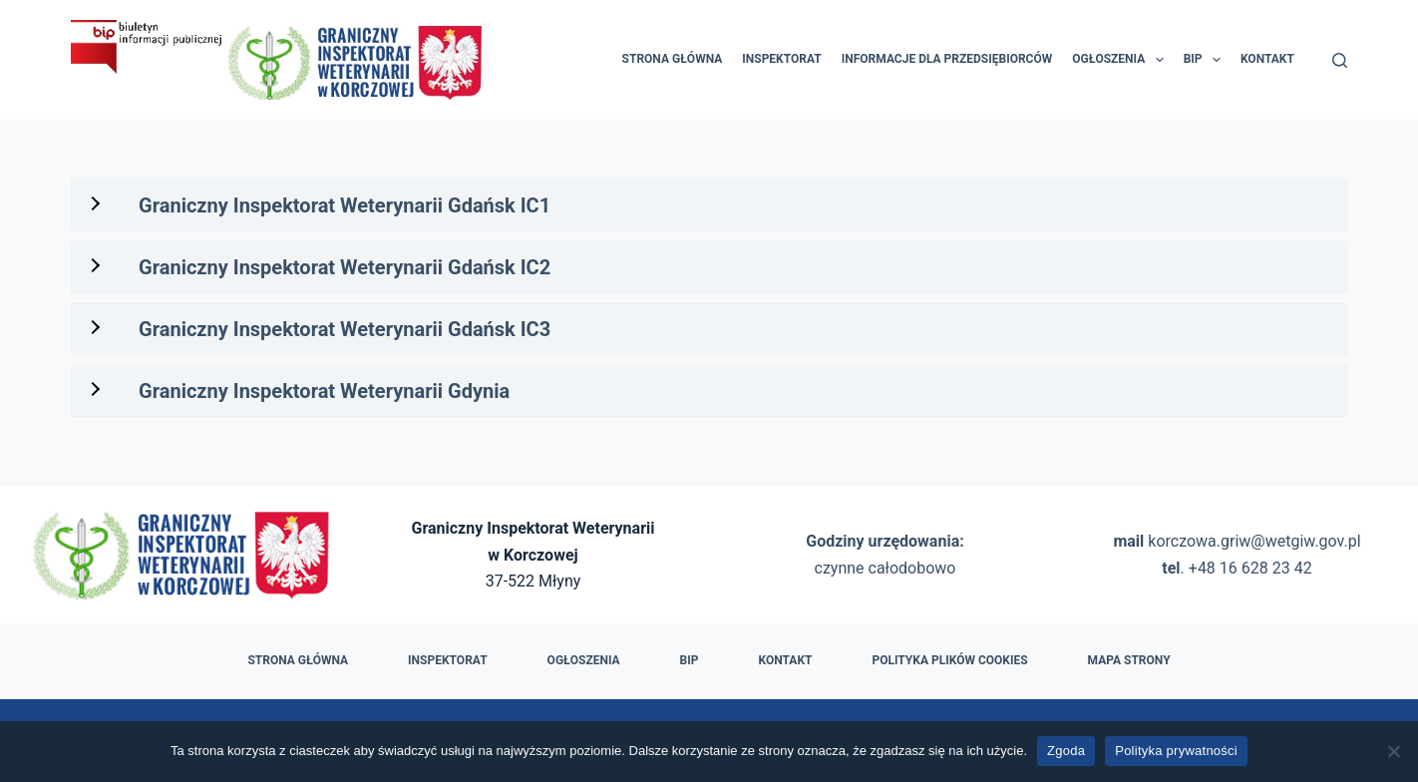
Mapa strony (1129, 660)
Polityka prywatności (1176, 750)
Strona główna (672, 59)
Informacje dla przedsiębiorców (947, 59)
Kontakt (1267, 59)
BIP (1206, 60)
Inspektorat (782, 59)
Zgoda (1066, 750)
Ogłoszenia (1121, 60)
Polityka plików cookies (949, 660)
